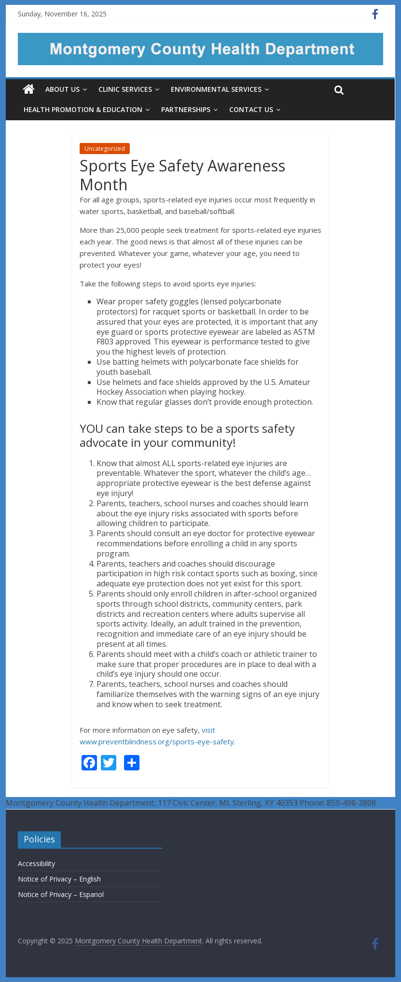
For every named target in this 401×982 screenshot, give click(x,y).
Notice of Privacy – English (59, 878)
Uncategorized (104, 148)
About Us (62, 89)
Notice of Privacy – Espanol (61, 894)
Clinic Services (125, 89)
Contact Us (251, 109)
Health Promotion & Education (83, 109)
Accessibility (36, 863)
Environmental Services (216, 89)
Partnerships (185, 109)
